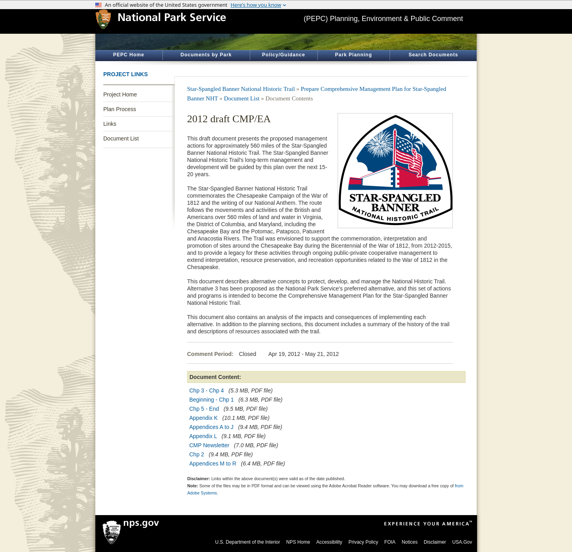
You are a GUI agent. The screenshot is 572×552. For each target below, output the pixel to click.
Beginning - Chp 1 (211, 399)
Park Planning (353, 55)
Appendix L (203, 436)
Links (109, 124)
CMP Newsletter (209, 445)
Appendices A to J (211, 427)
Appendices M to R (212, 463)
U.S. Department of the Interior (247, 542)
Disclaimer (435, 542)
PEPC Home (128, 55)
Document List (121, 138)
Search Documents (433, 55)
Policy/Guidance (283, 55)
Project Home (120, 94)
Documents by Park (206, 55)
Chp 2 (197, 454)
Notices (409, 542)
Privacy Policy (363, 542)
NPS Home (298, 542)
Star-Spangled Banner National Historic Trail (241, 89)
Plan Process (119, 109)
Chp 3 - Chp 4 (206, 390)
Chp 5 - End (204, 409)
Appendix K (203, 418)
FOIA (390, 542)
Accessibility (329, 542)
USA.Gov (462, 542)
